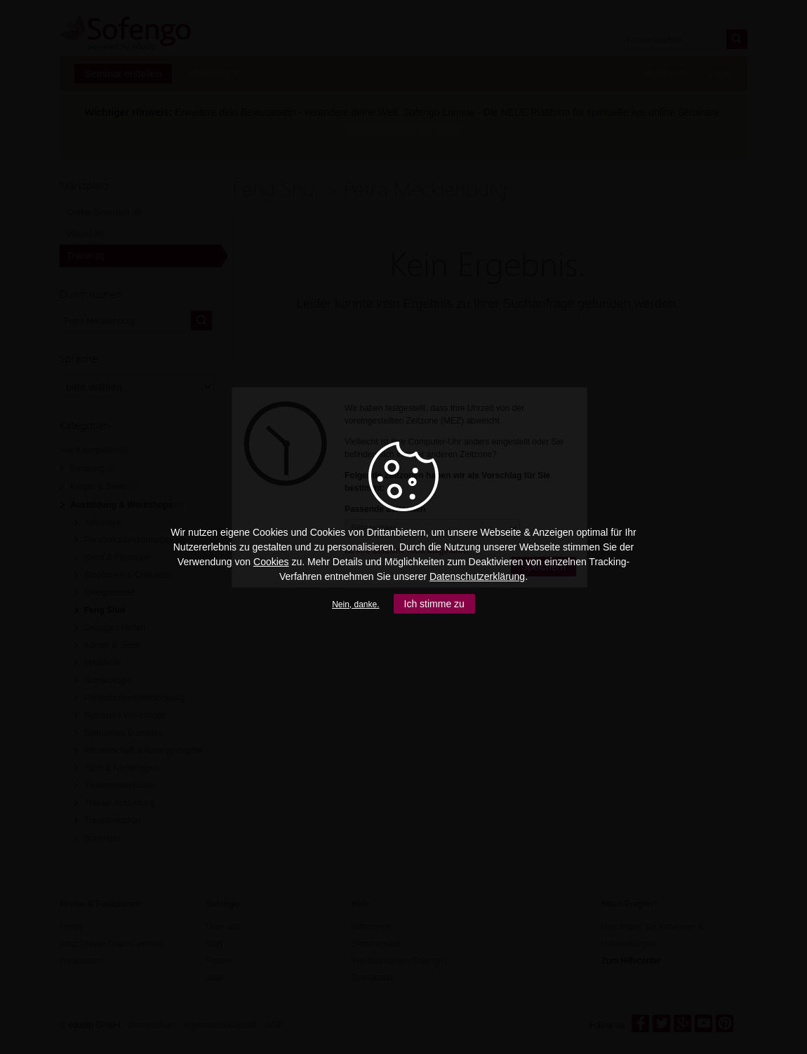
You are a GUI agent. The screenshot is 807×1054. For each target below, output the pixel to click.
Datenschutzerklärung (477, 576)
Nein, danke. (355, 604)
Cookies (271, 561)
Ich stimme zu (434, 603)
